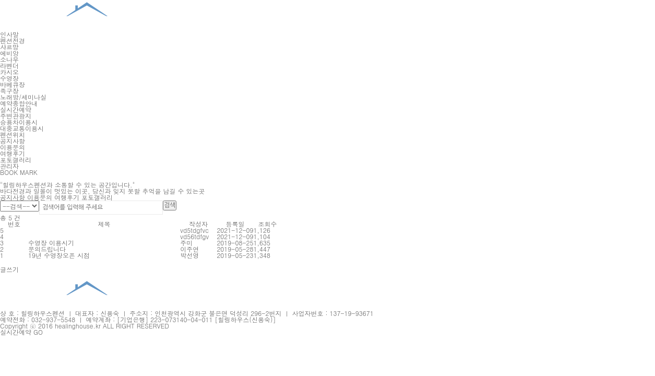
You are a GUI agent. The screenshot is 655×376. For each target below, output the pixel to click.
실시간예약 (15, 109)
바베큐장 (12, 84)
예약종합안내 (19, 103)
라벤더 (9, 65)
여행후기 (12, 153)
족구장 (9, 90)
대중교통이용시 (22, 128)
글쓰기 (9, 269)
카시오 (9, 71)
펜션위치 (12, 134)
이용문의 (12, 147)
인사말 (9, 34)
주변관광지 (15, 115)
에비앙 (9, 53)
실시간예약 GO (21, 331)
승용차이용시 (19, 122)
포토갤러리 (15, 159)
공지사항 (12, 140)
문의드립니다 (47, 248)
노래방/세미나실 (23, 96)
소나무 (9, 59)
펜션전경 (12, 40)
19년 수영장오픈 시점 (59, 255)
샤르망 (9, 46)
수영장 (9, 78)
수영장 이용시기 (51, 242)
